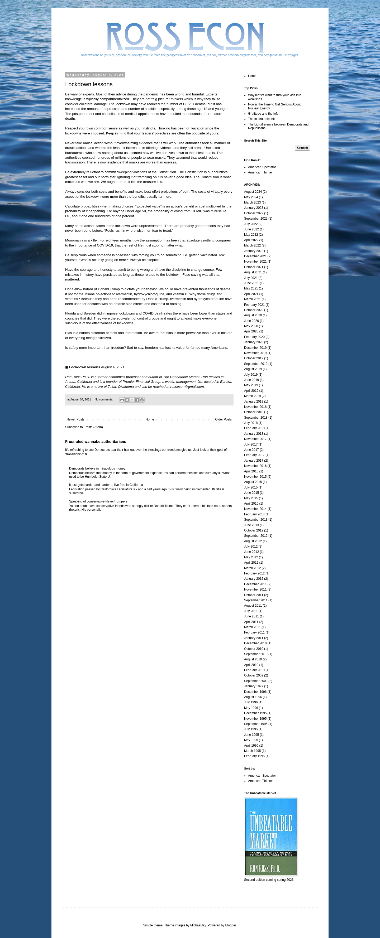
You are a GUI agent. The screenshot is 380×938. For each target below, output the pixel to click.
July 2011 (251, 611)
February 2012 (254, 573)
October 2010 (253, 649)
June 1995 (251, 735)
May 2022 (251, 234)
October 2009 (253, 675)
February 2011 (254, 632)
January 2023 (253, 208)
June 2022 (251, 229)
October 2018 (253, 412)
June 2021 (251, 283)
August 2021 (253, 272)
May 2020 (251, 326)
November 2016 (255, 466)
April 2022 (251, 240)
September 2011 (256, 600)
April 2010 (251, 665)
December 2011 (255, 584)
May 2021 (251, 288)
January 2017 (253, 460)
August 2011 (253, 605)
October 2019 (253, 358)
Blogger (230, 925)
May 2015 (251, 498)
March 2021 (252, 299)
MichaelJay (198, 925)
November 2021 (255, 261)
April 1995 (251, 745)
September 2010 (256, 654)
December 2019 (255, 348)
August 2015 (253, 482)
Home (150, 419)
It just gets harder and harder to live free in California (106, 485)
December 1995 (255, 713)
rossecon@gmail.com (187, 387)
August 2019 (253, 369)
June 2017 (251, 450)
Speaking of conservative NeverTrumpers (98, 501)
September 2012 (256, 536)
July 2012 (251, 546)
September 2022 (256, 218)
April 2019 (251, 391)
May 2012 (251, 557)
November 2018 (255, 407)
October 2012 (253, 530)
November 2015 (255, 476)
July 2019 (251, 374)
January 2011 (253, 638)
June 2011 (251, 616)
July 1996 (251, 702)
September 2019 (256, 364)
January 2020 (253, 342)
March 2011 (252, 627)
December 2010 (255, 643)
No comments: (104, 399)
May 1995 (251, 740)
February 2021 (254, 305)
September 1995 (256, 724)
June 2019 (251, 380)
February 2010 (254, 670)
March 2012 (252, 568)
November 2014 (255, 509)
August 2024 (253, 192)
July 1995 (251, 729)
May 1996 (251, 708)
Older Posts (223, 419)
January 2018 (253, 434)
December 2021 (255, 256)
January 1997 (253, 686)
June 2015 (251, 493)
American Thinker (260, 172)
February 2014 (254, 514)
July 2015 (251, 487)
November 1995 (255, 719)
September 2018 (256, 417)
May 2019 (251, 385)
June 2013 (251, 525)
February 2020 (254, 337)
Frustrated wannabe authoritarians (95, 441)
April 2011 (251, 622)
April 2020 (251, 331)
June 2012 (251, 552)
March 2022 (252, 245)
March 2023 (252, 202)
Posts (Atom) (93, 427)
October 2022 (253, 213)
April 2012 (251, 562)
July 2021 (251, 278)
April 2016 (251, 471)
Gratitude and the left (263, 113)
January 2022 (253, 251)
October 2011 (253, 595)
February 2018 (254, 428)
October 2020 (253, 310)
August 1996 (253, 697)
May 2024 (251, 197)
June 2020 (251, 321)
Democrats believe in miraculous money (97, 468)
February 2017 (254, 455)
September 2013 (256, 519)
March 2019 (252, 396)
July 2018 (251, 423)
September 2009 (256, 681)
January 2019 (253, 401)
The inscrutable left (261, 119)
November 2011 (255, 589)
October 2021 (253, 267)
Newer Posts (75, 419)
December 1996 (255, 692)
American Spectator (262, 167)
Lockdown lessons (89, 84)
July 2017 (251, 444)
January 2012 (253, 579)
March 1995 (252, 751)
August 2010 (253, 659)
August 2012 (253, 541)
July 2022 (251, 224)
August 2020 (253, 315)
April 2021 (251, 294)
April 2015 (251, 503)
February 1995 (254, 756)
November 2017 (255, 439)
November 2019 (255, 353)
